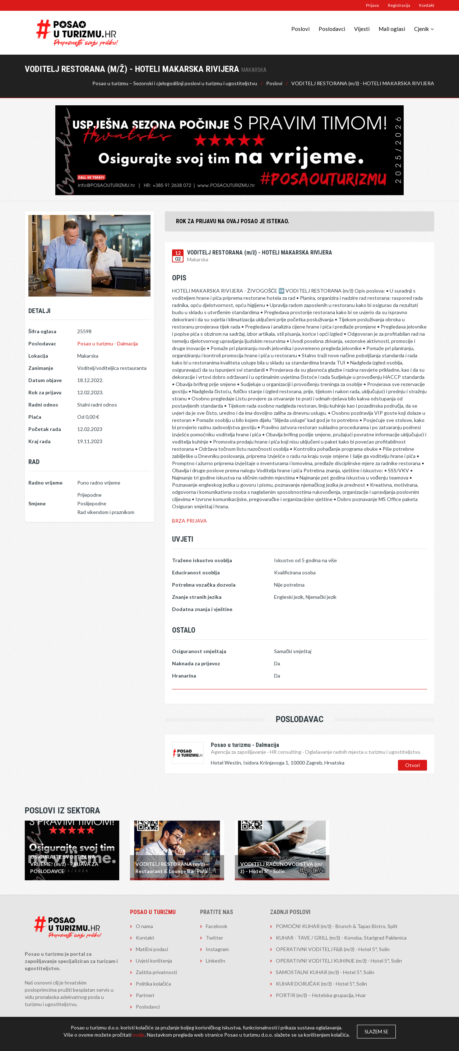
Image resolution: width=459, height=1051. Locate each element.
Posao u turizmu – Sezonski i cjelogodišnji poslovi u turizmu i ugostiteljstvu (174, 83)
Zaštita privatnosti (156, 972)
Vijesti (362, 29)
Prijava (372, 5)
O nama (144, 926)
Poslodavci (332, 29)
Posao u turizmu (153, 912)
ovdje (139, 1035)
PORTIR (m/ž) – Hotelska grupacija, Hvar (321, 995)
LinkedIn (215, 961)
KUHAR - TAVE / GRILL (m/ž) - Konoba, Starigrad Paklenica (341, 938)
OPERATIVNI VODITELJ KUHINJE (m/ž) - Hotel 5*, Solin (339, 961)
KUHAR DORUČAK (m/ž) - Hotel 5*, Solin (321, 984)
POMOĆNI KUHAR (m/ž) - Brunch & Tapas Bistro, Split (337, 926)
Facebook (216, 926)
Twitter (214, 938)
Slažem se (376, 1031)
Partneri (145, 995)
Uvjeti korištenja (154, 961)
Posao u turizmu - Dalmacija (107, 343)
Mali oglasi (392, 29)
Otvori (412, 765)
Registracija (399, 5)
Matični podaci (152, 949)
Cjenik (421, 29)
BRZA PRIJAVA (189, 521)
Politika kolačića (153, 984)
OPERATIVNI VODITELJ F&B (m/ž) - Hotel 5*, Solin (333, 949)
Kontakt (426, 5)
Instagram (217, 949)
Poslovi (300, 29)
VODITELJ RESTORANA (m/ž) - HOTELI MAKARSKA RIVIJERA (362, 83)
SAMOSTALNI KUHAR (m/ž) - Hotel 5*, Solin (325, 972)
